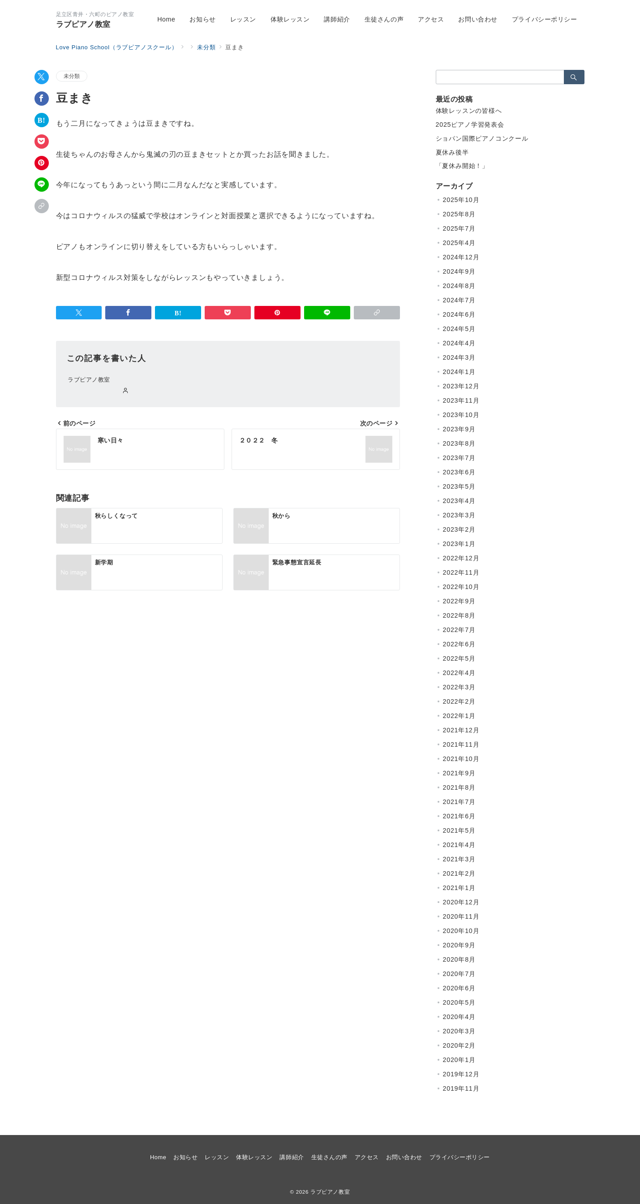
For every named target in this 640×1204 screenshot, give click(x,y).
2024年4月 (459, 343)
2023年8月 (459, 443)
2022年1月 (459, 715)
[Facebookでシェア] (41, 98)
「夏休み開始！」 (462, 165)
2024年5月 (459, 328)
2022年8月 (459, 615)
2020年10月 (461, 930)
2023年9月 (459, 429)
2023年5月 (459, 486)
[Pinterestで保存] (41, 163)
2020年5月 (459, 1002)
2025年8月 (459, 214)
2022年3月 (459, 687)
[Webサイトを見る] (125, 391)
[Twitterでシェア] (41, 77)
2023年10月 (461, 414)
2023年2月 (459, 529)
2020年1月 (459, 1059)
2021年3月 (459, 859)
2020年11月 (461, 916)
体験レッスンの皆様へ (469, 110)
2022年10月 (461, 586)
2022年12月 (461, 558)
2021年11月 (461, 744)
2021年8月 (459, 787)
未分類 (72, 76)
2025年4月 (459, 242)
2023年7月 (459, 457)
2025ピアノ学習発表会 (470, 124)
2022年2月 (459, 701)
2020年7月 (459, 973)
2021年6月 (459, 816)
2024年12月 (461, 257)
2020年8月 (459, 959)
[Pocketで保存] (41, 141)
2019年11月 (461, 1088)
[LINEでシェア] (41, 184)
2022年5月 (459, 658)
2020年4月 (459, 1016)
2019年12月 (461, 1074)
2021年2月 (459, 873)
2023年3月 (459, 515)
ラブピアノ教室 (83, 24)
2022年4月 (459, 672)
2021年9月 (459, 773)
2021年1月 (459, 887)
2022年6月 (459, 644)
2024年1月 (459, 371)
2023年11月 (461, 400)
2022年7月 (459, 629)
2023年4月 (459, 500)
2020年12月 (461, 902)
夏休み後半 (452, 152)
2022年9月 (459, 601)
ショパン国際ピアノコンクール (482, 138)
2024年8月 (459, 285)
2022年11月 (461, 572)
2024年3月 (459, 357)
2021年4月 (459, 844)
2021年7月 (459, 801)
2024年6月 (459, 314)
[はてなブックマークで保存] (41, 120)
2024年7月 (459, 300)
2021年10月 (461, 758)
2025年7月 (459, 228)
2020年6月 (459, 988)
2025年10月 (461, 199)
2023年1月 (459, 543)
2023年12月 (461, 386)
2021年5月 (459, 830)
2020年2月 (459, 1045)
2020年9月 (459, 945)
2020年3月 (459, 1031)
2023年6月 (459, 472)
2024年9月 (459, 271)
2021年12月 (461, 730)
